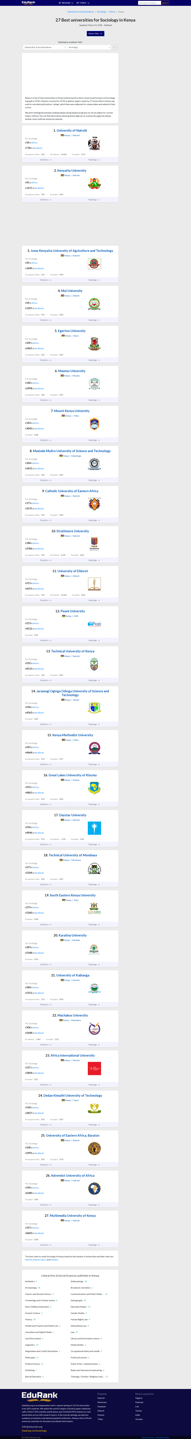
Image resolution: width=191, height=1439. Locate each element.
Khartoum (102, 1402)
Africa (112, 11)
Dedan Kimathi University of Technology (70, 1095)
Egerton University (70, 331)
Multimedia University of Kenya (70, 1215)
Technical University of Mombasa (70, 855)
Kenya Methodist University (70, 735)
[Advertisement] (45, 75)
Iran (137, 1406)
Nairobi (28, 1259)
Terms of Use (148, 1437)
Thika (100, 1419)
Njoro (43, 1259)
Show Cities (95, 33)
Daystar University (70, 815)
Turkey (138, 1410)
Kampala (101, 1406)
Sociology (101, 11)
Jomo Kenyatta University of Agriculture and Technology (70, 251)
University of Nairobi (70, 130)
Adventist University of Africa (70, 1175)
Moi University (70, 291)
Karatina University (70, 935)
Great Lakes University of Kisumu (70, 775)
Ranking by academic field (70, 42)
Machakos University (70, 1015)
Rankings (94, 159)
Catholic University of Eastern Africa (70, 491)
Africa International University (70, 1055)
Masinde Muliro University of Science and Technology (70, 451)
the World (37, 148)
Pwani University (70, 611)
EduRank (108, 25)
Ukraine (139, 1419)
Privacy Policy (162, 1437)
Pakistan (139, 1402)
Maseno (54, 1259)
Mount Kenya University (70, 411)
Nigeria (138, 1398)
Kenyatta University (70, 170)
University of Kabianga (70, 975)
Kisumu (100, 1415)
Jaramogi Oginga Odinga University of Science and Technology (70, 693)
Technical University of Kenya (70, 651)
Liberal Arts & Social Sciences (80, 11)
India (137, 1415)
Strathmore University (70, 531)
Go (114, 47)
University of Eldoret (70, 571)
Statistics (46, 159)
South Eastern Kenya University (70, 895)
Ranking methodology (34, 1430)
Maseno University (70, 371)
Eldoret (36, 1259)
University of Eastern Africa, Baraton (70, 1135)
